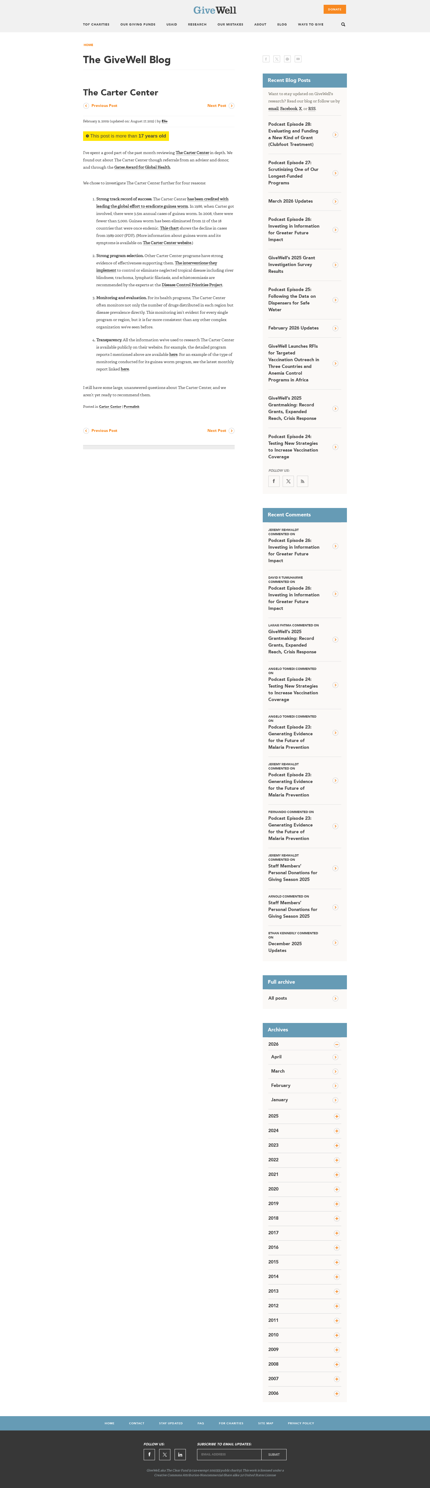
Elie (165, 121)
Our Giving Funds (137, 24)
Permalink (131, 407)
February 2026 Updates (293, 328)
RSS (311, 109)
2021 (273, 1175)
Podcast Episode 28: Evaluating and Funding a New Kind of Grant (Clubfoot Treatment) (293, 134)
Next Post (216, 106)
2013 (273, 1291)
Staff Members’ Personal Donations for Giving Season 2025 (293, 868)
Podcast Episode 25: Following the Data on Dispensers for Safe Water (292, 300)
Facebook (288, 109)
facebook (266, 59)
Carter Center (110, 407)
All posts (277, 998)
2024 (273, 1131)
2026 (273, 1044)
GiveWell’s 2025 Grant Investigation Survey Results (291, 265)
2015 (273, 1262)
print (287, 59)
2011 (273, 1320)
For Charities (231, 1423)
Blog (282, 24)
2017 (273, 1233)
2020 (273, 1189)
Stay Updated (171, 1423)
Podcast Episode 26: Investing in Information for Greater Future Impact (293, 230)
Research (197, 24)
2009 (273, 1350)
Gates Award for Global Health (142, 168)
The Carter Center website (167, 243)
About (260, 24)
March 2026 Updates (290, 201)
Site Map (265, 1423)
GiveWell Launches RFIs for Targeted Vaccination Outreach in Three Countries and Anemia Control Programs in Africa (293, 363)
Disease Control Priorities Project (192, 285)
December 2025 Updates (293, 942)
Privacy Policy (301, 1423)
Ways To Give (311, 24)
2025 (273, 1116)
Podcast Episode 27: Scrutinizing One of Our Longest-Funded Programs (293, 173)
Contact (137, 1423)
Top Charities (96, 24)
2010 (273, 1335)
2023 (273, 1145)
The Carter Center (192, 153)
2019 (273, 1204)
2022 (273, 1160)
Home (88, 45)
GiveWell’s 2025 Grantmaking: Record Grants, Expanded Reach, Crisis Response (292, 408)
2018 (273, 1218)
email (298, 59)
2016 (273, 1248)
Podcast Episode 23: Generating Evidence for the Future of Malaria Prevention (293, 732)
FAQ (201, 1423)
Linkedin (180, 1454)
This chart (169, 228)
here (173, 355)
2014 (273, 1277)
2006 (273, 1393)
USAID (171, 24)
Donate (335, 9)
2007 (273, 1379)
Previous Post (104, 106)
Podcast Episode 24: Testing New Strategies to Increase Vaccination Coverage (293, 447)
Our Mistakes (230, 24)
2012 (273, 1306)
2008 (273, 1364)
